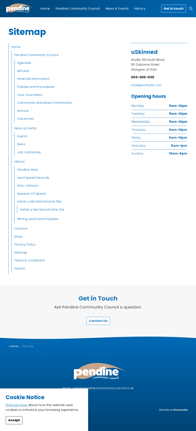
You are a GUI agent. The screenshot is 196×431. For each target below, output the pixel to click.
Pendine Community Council (78, 8)
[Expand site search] (191, 8)
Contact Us (98, 321)
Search (19, 268)
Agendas (24, 63)
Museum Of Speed (31, 193)
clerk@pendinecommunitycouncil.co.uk (102, 388)
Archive (23, 111)
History (139, 8)
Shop (18, 236)
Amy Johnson (28, 185)
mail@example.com (146, 85)
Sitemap (20, 252)
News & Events (117, 8)
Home (45, 8)
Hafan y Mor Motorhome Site (39, 201)
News (21, 144)
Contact (21, 228)
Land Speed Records (33, 178)
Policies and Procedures (36, 87)
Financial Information (33, 79)
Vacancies (25, 118)
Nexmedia (181, 410)
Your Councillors (29, 95)
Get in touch (173, 8)
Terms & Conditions (29, 260)
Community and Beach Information (44, 103)
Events (22, 136)
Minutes (23, 71)
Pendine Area (27, 169)
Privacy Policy (25, 244)
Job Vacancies (29, 152)
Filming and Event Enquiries (38, 219)
